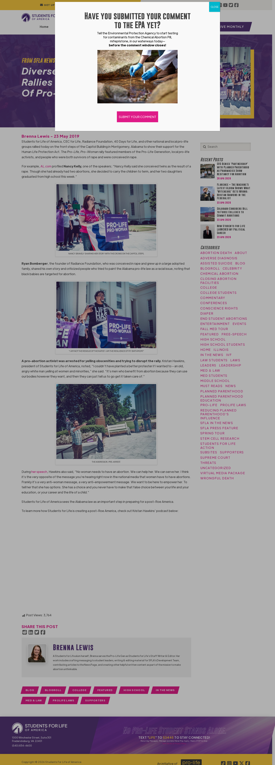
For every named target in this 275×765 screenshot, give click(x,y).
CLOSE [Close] (214, 6)
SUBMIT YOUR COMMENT (137, 117)
